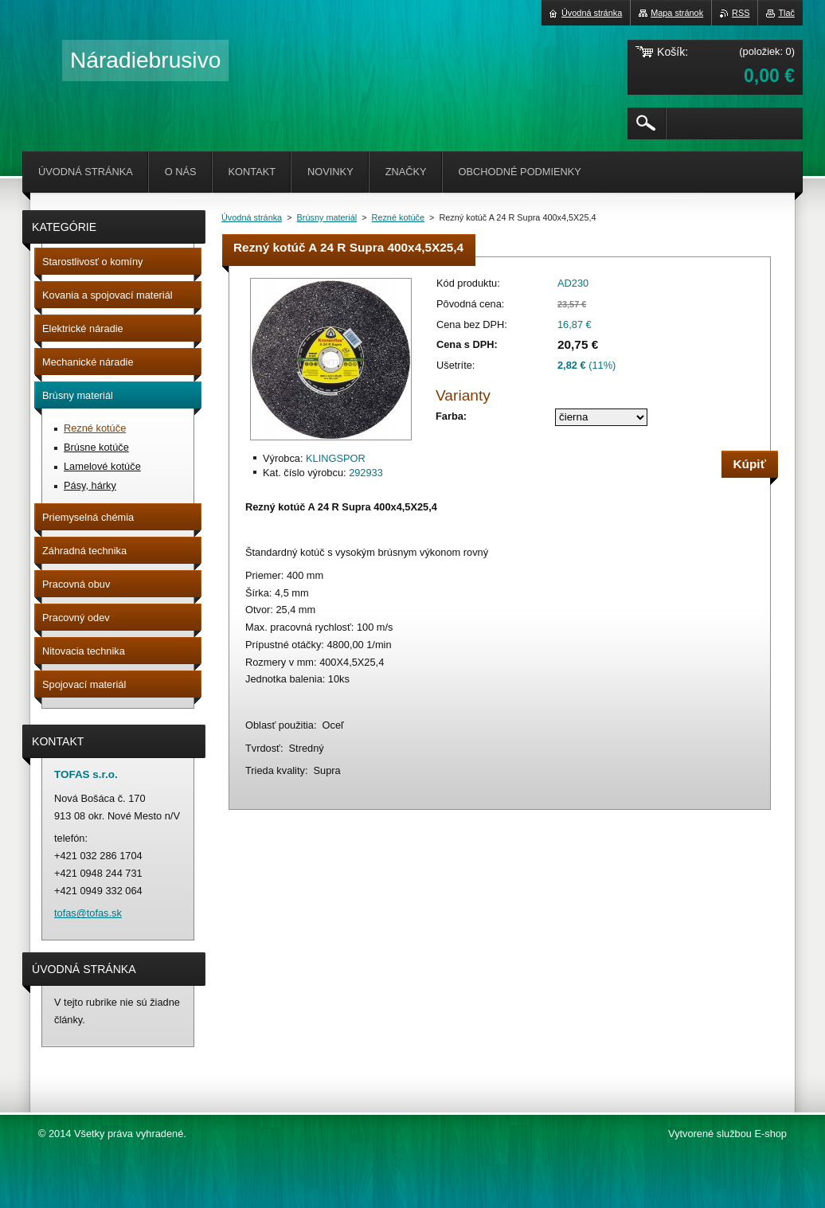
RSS (740, 13)
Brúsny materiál (327, 217)
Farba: (451, 416)
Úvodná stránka (251, 217)
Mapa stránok (677, 13)
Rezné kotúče (398, 217)
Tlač (786, 13)
